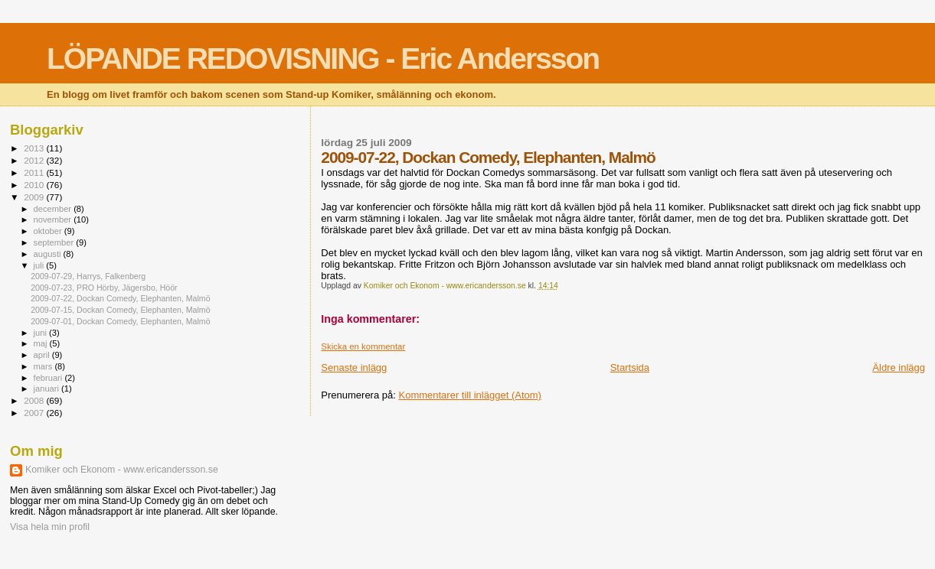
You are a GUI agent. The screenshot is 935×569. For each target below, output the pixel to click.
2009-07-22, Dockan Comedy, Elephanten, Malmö (120, 298)
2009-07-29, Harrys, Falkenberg (88, 276)
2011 (35, 172)
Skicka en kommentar (363, 346)
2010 (35, 185)
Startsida (629, 367)
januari (48, 388)
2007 (35, 413)
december (54, 208)
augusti (49, 253)
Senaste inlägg (354, 367)
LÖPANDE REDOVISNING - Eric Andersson (323, 58)
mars (44, 366)
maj (42, 343)
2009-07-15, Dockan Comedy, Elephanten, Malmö (120, 309)
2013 (35, 148)
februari (49, 377)
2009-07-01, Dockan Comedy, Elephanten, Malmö (120, 321)
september (55, 242)
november (54, 219)
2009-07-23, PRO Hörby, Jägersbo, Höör (104, 287)
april (43, 354)
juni (41, 332)
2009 (35, 197)
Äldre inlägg (898, 367)
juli (40, 265)
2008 (35, 400)
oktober (49, 231)
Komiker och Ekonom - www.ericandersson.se (121, 469)
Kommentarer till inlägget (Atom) (469, 395)
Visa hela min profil (50, 527)
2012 (35, 160)
